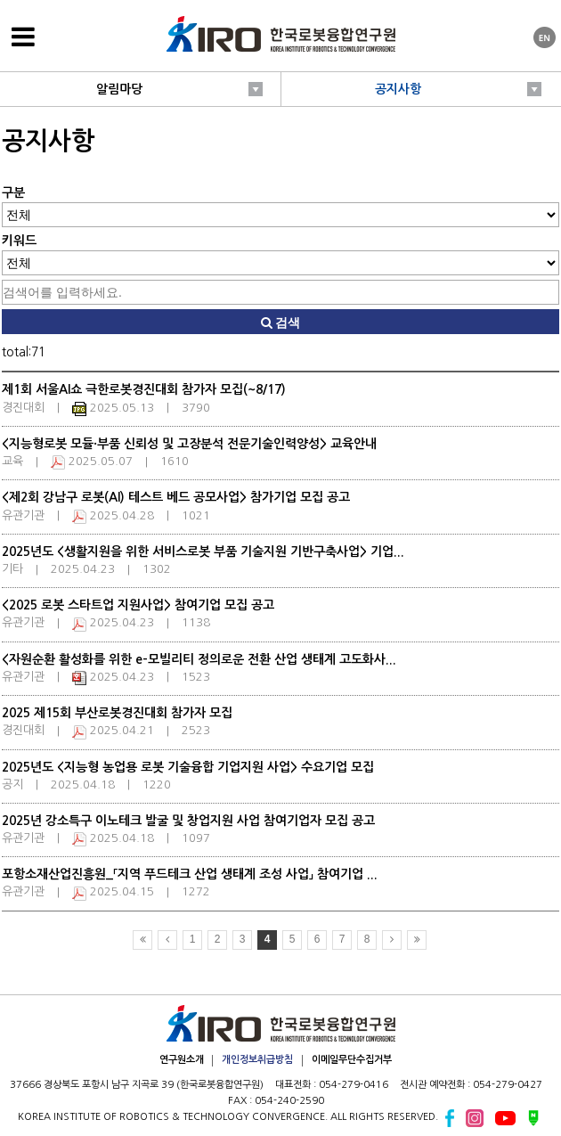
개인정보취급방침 (257, 1060)
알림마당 (119, 89)
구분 (13, 192)
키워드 (19, 240)
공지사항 (398, 89)
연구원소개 (181, 1060)
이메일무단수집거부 (352, 1060)
